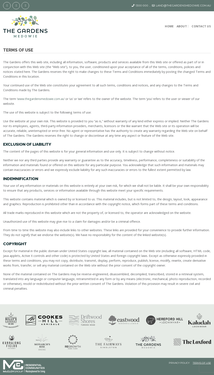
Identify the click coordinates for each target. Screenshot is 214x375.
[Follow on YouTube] (25, 5)
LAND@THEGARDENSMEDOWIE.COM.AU (183, 5)
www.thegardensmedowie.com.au (40, 99)
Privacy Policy (179, 363)
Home (169, 26)
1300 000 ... (143, 5)
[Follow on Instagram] (16, 5)
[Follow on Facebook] (7, 5)
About (183, 26)
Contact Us (201, 26)
